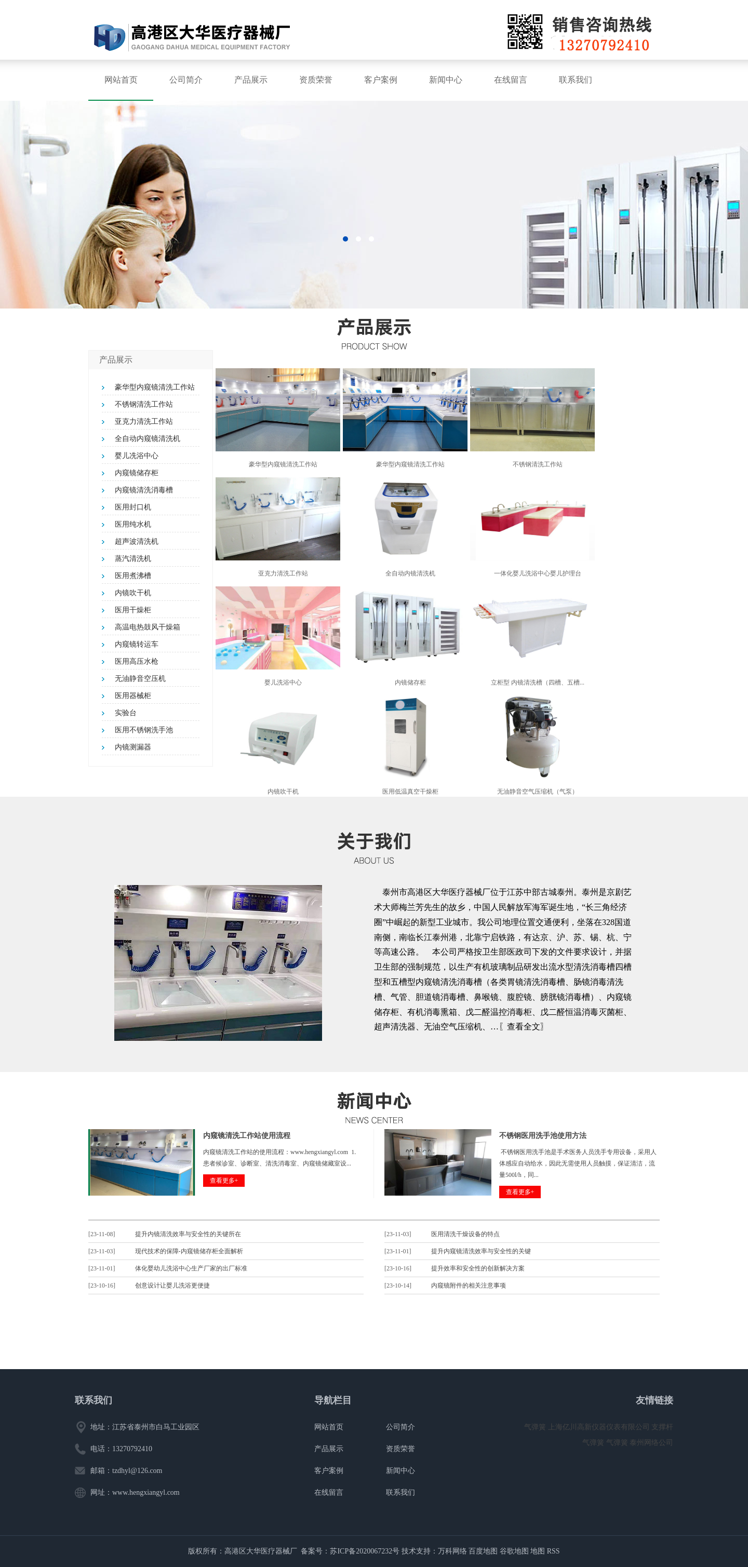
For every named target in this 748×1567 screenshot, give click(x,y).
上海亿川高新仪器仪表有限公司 (600, 1427)
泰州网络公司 (651, 1443)
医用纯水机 (133, 524)
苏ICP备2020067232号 (364, 1551)
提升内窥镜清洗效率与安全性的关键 (481, 1251)
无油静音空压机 (140, 678)
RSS (553, 1551)
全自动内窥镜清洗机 (147, 439)
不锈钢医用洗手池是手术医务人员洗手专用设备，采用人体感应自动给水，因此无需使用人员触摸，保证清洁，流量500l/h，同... (578, 1163)
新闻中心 (445, 79)
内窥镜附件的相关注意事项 (468, 1285)
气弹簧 (536, 1427)
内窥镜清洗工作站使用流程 (246, 1136)
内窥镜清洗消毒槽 (144, 490)
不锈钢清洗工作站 (144, 404)
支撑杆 (662, 1427)
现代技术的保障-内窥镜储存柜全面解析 (189, 1251)
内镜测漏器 (133, 747)
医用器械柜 (133, 696)
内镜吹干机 (133, 593)
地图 (537, 1551)
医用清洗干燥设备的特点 (465, 1234)
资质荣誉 (315, 79)
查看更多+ (224, 1180)
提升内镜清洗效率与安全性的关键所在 (188, 1234)
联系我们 (575, 79)
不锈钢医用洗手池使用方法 (542, 1136)
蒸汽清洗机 (133, 558)
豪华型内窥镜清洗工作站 (155, 387)
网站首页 (121, 79)
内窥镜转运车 (136, 644)
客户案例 (380, 79)
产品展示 (251, 79)
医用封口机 (133, 507)
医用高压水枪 (136, 661)
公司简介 (186, 79)
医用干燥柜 (133, 610)
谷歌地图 (514, 1551)
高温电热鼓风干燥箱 (147, 627)
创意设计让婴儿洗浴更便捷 (172, 1285)
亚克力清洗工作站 (144, 421)
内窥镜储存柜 (136, 473)
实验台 (126, 713)
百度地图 (483, 1551)
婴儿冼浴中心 (136, 456)
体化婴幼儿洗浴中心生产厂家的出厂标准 (191, 1268)
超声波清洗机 (136, 541)
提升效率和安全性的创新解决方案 (478, 1268)
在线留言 (510, 79)
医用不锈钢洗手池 (144, 730)
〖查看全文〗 (524, 1026)
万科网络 (453, 1551)
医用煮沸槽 (133, 576)
